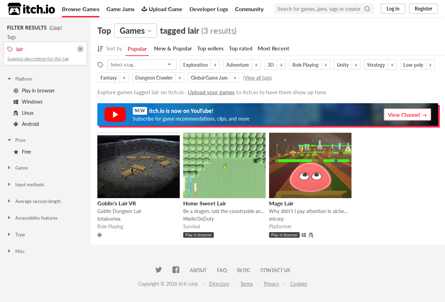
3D (270, 65)
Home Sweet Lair (204, 203)
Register (423, 8)
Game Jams (120, 9)
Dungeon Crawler (153, 78)
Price (16, 140)
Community (249, 9)
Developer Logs (208, 9)
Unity (343, 65)
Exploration (195, 65)
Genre (17, 168)
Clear (55, 27)
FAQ (222, 270)
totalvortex (109, 219)
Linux (23, 113)
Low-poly (413, 65)
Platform (19, 79)
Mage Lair (281, 203)
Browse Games (80, 9)
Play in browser (34, 90)
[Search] (367, 8)
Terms (246, 284)
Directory (219, 284)
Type (16, 234)
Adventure (237, 65)
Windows (28, 102)
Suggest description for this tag (38, 59)
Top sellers (210, 48)
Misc (16, 251)
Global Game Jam (209, 78)
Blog (243, 270)
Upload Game (162, 9)
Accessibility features (32, 218)
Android (26, 124)
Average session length (34, 201)
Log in (393, 8)
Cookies (298, 284)
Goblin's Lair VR (116, 203)
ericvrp (276, 219)
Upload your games (211, 92)
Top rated (240, 48)
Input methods (25, 184)
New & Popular (173, 48)
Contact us (275, 270)
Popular (137, 48)
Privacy (271, 284)
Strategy (376, 65)
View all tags (257, 78)
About (198, 270)
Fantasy (108, 78)
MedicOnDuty (198, 219)
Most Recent (273, 48)
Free (22, 152)
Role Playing (305, 65)
